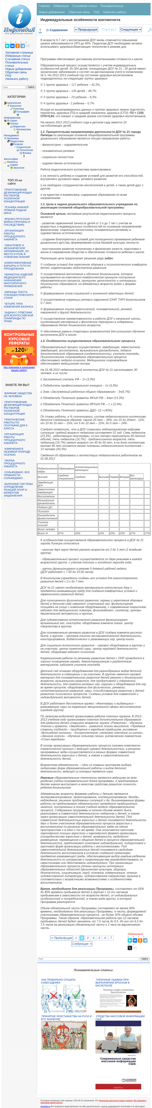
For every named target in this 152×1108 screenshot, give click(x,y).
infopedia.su (45, 1106)
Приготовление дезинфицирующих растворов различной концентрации (18, 195)
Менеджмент (11, 135)
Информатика (12, 117)
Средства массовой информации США (120, 1018)
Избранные (61, 5)
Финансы (12, 161)
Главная (44, 5)
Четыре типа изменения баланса (18, 305)
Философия (11, 159)
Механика (13, 138)
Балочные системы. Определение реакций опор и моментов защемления (18, 489)
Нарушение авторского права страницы (116, 1101)
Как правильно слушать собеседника (58, 981)
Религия (18, 144)
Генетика (18, 108)
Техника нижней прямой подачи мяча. (16, 210)
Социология (23, 147)
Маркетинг (19, 126)
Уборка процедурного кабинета (14, 463)
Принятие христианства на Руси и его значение (66, 1018)
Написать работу (16, 78)
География (22, 111)
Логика (14, 123)
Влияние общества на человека (18, 395)
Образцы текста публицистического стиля (18, 295)
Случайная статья (17, 59)
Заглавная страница (19, 52)
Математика (23, 129)
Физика (26, 152)
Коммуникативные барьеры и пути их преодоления (17, 265)
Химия (14, 164)
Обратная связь (16, 72)
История (12, 120)
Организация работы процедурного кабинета (14, 235)
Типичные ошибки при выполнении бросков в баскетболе (112, 982)
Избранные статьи (17, 55)
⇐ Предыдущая (86, 29)
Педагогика (16, 141)
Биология (15, 105)
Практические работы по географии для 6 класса (15, 424)
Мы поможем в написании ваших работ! (19, 369)
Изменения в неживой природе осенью (17, 451)
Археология (14, 102)
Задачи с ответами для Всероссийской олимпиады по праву (18, 317)
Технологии (26, 150)
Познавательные (112, 5)
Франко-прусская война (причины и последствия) (17, 221)
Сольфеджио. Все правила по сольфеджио (17, 475)
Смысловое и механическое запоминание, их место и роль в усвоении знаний (16, 251)
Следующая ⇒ (131, 29)
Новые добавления (18, 69)
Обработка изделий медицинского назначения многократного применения (18, 280)
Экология (18, 167)
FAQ (8, 75)
